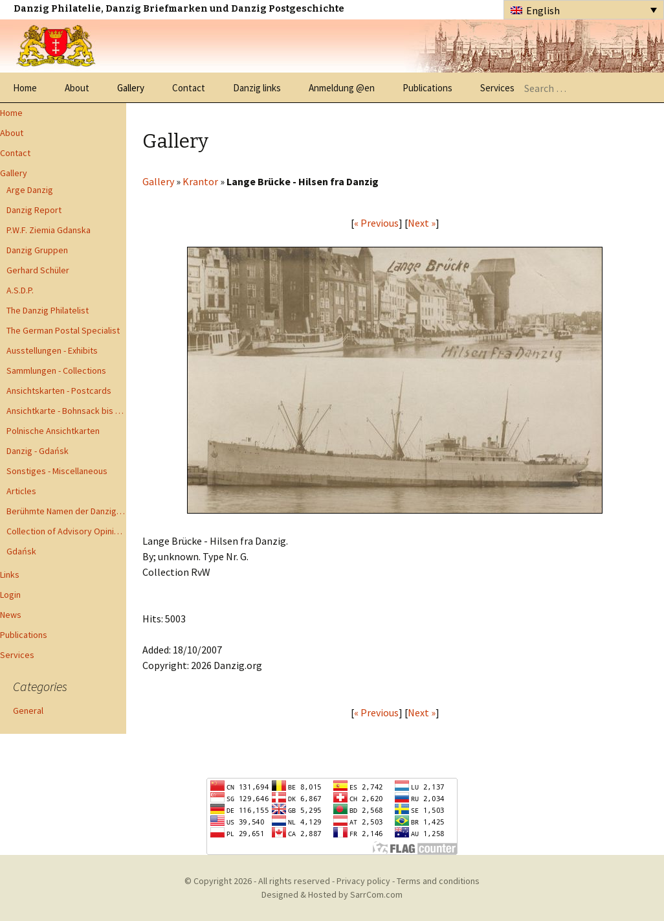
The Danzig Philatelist (47, 310)
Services (497, 88)
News (10, 614)
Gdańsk (21, 551)
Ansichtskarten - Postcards (58, 390)
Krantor (200, 181)
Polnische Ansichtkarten (53, 431)
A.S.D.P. (20, 290)
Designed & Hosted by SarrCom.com (332, 894)
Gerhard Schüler (37, 270)
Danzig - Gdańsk (37, 451)
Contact (188, 88)
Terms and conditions (438, 881)
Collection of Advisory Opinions (66, 531)
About (77, 88)
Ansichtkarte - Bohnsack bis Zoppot (66, 410)
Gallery (130, 88)
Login (10, 594)
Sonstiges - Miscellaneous (56, 471)
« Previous (376, 222)
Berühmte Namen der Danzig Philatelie (66, 511)
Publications (427, 88)
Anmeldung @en (342, 88)
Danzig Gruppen (37, 250)
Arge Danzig (29, 190)
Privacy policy (363, 881)
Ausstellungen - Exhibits (52, 350)
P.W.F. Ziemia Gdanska (48, 230)
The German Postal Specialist (63, 330)
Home (25, 88)
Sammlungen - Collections (56, 370)
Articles (21, 491)
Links (9, 574)
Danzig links (257, 88)
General (28, 710)
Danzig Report (33, 210)
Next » (422, 222)
